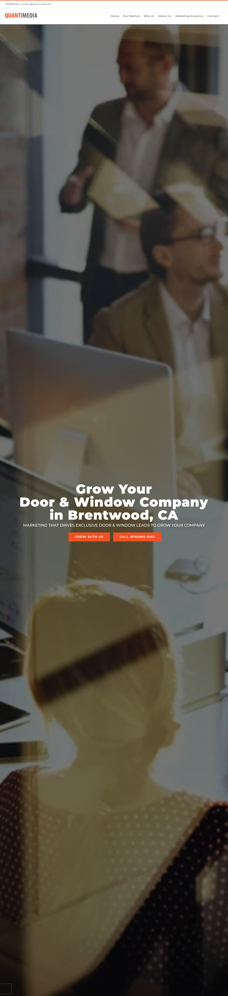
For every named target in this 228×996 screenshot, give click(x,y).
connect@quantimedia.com (37, 4)
